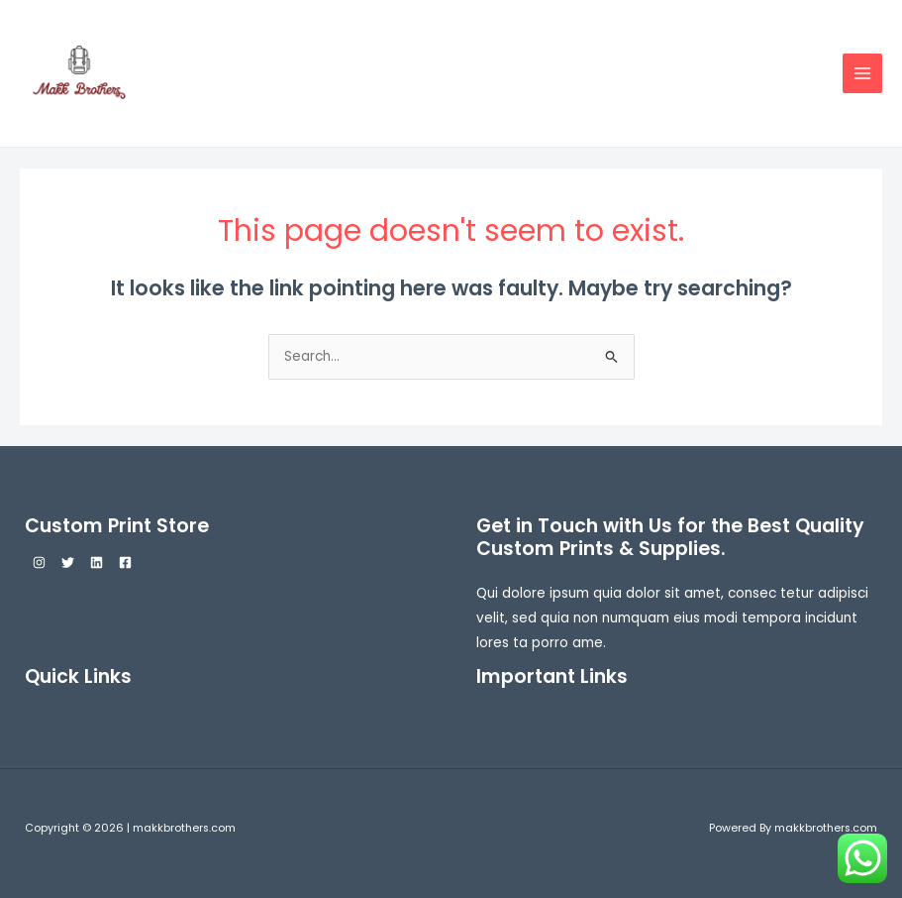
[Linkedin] (96, 562)
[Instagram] (39, 562)
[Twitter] (67, 562)
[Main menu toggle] (863, 74)
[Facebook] (125, 562)
